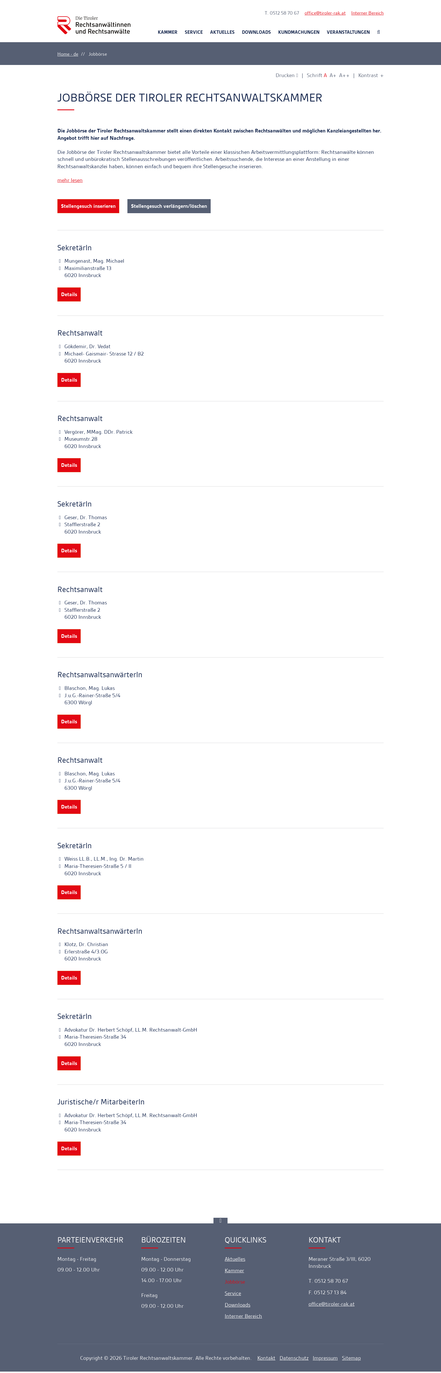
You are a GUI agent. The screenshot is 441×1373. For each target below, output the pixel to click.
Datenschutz (294, 1359)
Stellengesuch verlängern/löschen (169, 206)
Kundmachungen (299, 32)
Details (69, 294)
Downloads (256, 32)
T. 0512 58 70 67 (282, 13)
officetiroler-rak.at (325, 13)
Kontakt (266, 1359)
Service (194, 32)
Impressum (325, 1359)
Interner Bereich (367, 13)
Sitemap (351, 1359)
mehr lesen (70, 180)
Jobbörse (235, 1283)
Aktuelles (222, 32)
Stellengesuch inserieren (88, 206)
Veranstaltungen (348, 32)
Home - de (67, 54)
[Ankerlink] (220, 1222)
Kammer (167, 32)
